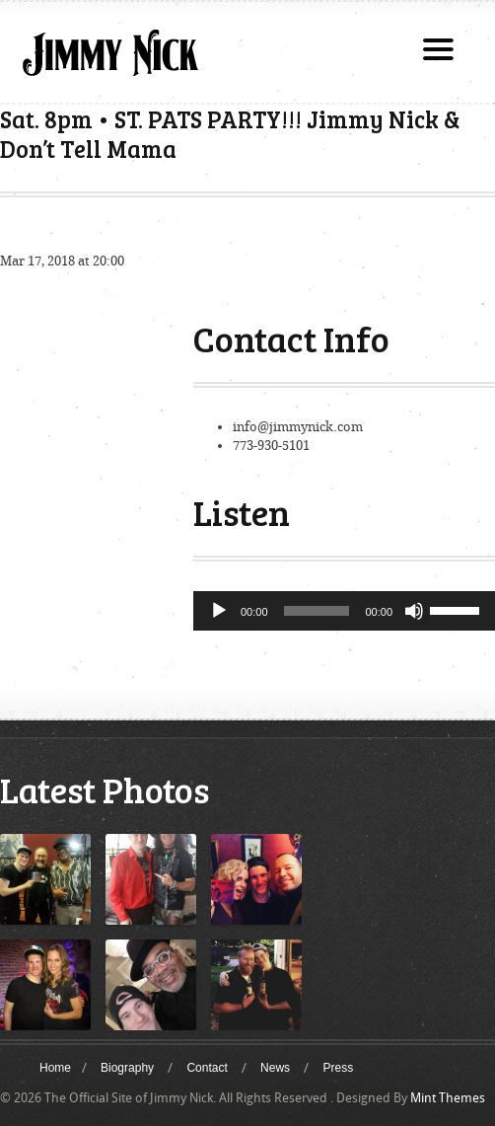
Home (55, 1068)
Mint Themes (447, 1097)
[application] (344, 611)
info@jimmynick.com (298, 426)
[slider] (317, 611)
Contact (206, 1068)
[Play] (219, 611)
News (275, 1068)
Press (337, 1068)
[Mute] (414, 611)
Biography (127, 1068)
